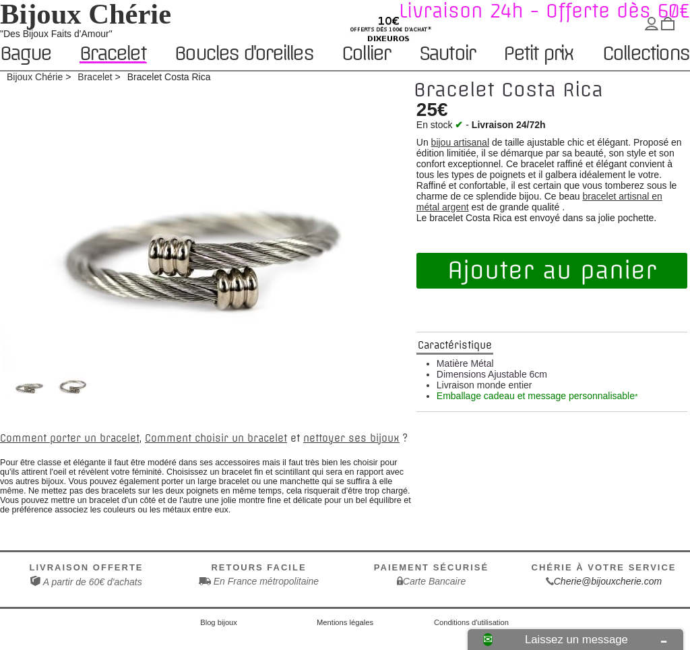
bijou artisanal (460, 142)
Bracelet (113, 53)
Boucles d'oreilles (244, 54)
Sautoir (446, 54)
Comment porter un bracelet (69, 438)
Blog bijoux (218, 622)
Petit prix (538, 54)
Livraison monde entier (484, 385)
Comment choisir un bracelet (216, 438)
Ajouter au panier (551, 270)
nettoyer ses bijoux (351, 438)
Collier (365, 54)
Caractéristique (455, 345)
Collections (645, 54)
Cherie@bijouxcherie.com (608, 581)
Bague (25, 54)
